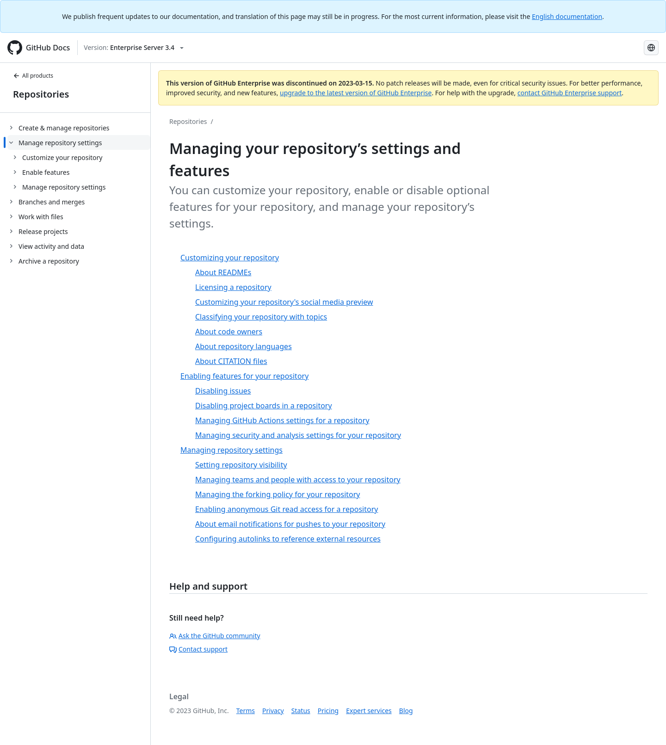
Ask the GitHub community (214, 635)
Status (300, 710)
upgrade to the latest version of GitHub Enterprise (356, 92)
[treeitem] (78, 127)
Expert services (369, 710)
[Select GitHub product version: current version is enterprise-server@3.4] (134, 47)
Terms (245, 710)
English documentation (567, 16)
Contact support (198, 649)
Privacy (273, 710)
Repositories (41, 94)
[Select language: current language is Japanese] (651, 47)
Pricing (328, 710)
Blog (406, 710)
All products (33, 76)
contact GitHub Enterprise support (570, 92)
